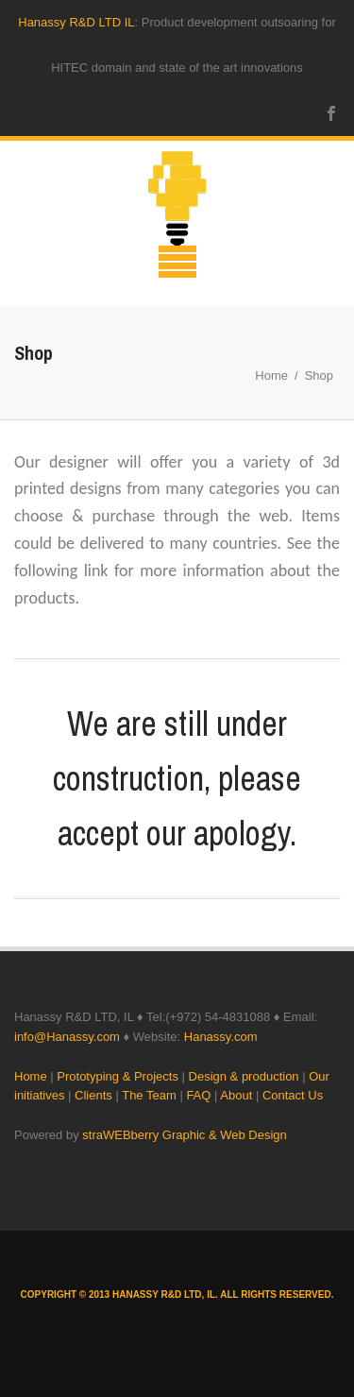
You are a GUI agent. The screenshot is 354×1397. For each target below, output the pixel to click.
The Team (149, 1095)
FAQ (198, 1095)
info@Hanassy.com (67, 1037)
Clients (93, 1095)
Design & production (244, 1076)
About (236, 1095)
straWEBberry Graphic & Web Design (184, 1135)
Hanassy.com (221, 1037)
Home (271, 375)
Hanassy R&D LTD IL (76, 22)
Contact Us (292, 1095)
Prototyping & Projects (117, 1076)
